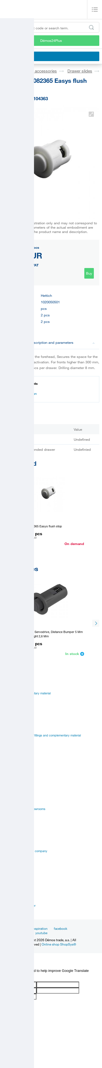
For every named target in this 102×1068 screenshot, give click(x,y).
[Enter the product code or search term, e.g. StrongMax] (51, 27)
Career (7, 832)
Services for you (13, 803)
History (7, 838)
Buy (89, 273)
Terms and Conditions (17, 870)
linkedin (23, 933)
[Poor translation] (20, 977)
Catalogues (10, 765)
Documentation (22, 393)
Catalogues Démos (15, 729)
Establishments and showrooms (24, 809)
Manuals (8, 771)
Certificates (10, 778)
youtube (41, 933)
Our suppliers (12, 863)
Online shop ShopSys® (59, 944)
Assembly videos (14, 784)
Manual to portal (13, 741)
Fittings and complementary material (27, 693)
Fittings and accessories (34, 70)
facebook (60, 928)
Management (11, 845)
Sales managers (13, 899)
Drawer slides (79, 70)
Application (10, 790)
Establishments (13, 893)
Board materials (13, 699)
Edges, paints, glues (16, 706)
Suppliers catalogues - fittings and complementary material (42, 735)
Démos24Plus (51, 40)
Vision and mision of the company (25, 851)
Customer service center (19, 906)
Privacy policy (12, 857)
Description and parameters (62, 342)
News (22, 928)
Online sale (10, 796)
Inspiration (40, 928)
